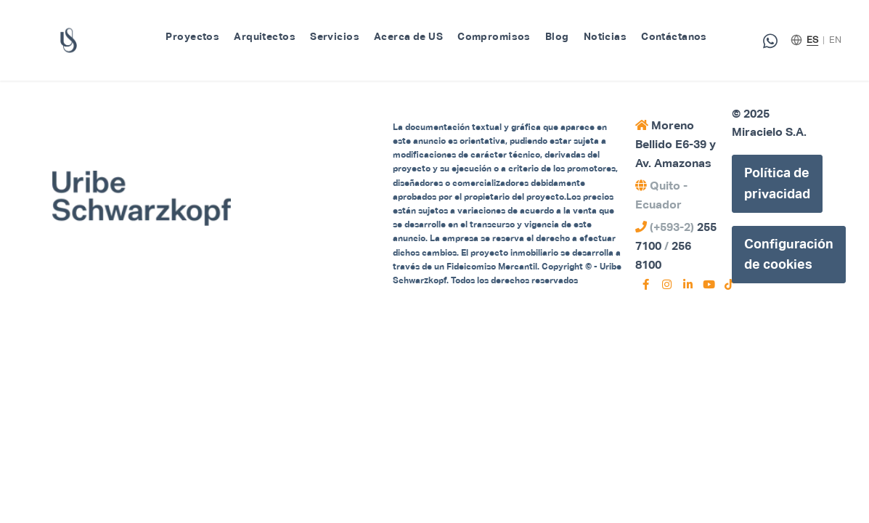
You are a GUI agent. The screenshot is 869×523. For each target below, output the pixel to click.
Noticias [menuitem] (605, 36)
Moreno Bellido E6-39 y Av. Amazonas (675, 143)
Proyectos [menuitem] (192, 36)
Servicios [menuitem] (334, 36)
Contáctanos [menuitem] (674, 36)
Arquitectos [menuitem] (264, 36)
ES (812, 39)
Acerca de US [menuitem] (408, 36)
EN (835, 39)
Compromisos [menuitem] (494, 36)
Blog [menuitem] (557, 36)
